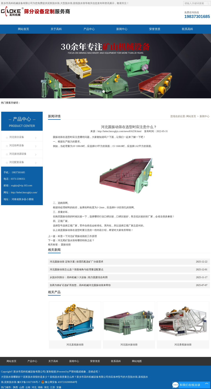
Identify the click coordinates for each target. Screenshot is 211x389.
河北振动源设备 (17, 153)
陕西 (15, 387)
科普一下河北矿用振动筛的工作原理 (77, 236)
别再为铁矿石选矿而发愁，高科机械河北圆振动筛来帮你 (80, 285)
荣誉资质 (154, 29)
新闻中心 (121, 29)
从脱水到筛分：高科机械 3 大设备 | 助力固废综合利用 (79, 277)
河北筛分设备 (16, 137)
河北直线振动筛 (75, 344)
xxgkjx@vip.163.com (21, 185)
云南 (27, 387)
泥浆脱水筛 (53, 3)
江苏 (52, 387)
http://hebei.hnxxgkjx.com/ (24, 192)
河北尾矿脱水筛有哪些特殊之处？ (76, 240)
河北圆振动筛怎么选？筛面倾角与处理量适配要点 (76, 269)
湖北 (46, 387)
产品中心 (89, 29)
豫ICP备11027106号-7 (28, 382)
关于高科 (56, 29)
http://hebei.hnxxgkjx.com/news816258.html (120, 131)
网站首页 (23, 29)
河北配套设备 (16, 162)
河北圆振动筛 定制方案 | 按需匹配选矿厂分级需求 (76, 261)
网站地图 (137, 361)
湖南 (40, 387)
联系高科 (187, 29)
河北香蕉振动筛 (183, 344)
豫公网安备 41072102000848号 (59, 382)
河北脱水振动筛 (129, 344)
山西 (21, 387)
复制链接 (51, 371)
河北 (34, 387)
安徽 (58, 387)
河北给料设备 (16, 145)
